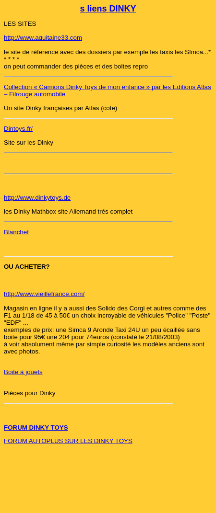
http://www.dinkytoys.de (37, 197)
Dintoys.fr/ (18, 128)
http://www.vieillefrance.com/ (44, 293)
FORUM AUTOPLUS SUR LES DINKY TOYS (68, 441)
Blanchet (16, 232)
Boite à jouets (23, 372)
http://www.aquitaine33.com (43, 37)
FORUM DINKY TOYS (36, 427)
